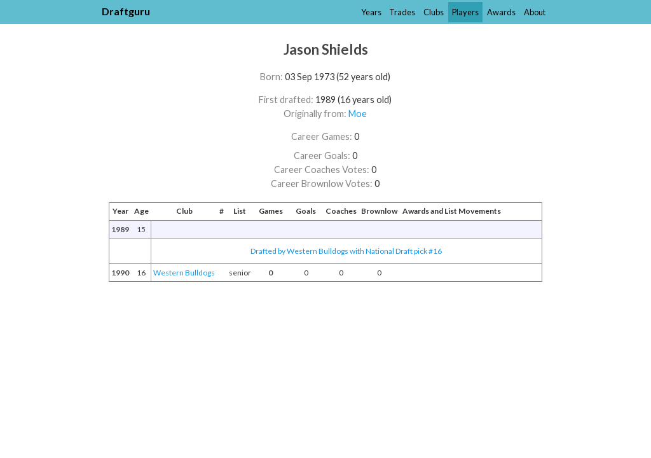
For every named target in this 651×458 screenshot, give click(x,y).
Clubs (433, 12)
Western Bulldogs (184, 272)
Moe (357, 113)
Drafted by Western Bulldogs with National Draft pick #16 (346, 251)
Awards (501, 12)
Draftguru (126, 11)
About (534, 12)
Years (371, 12)
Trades (402, 12)
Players (465, 12)
